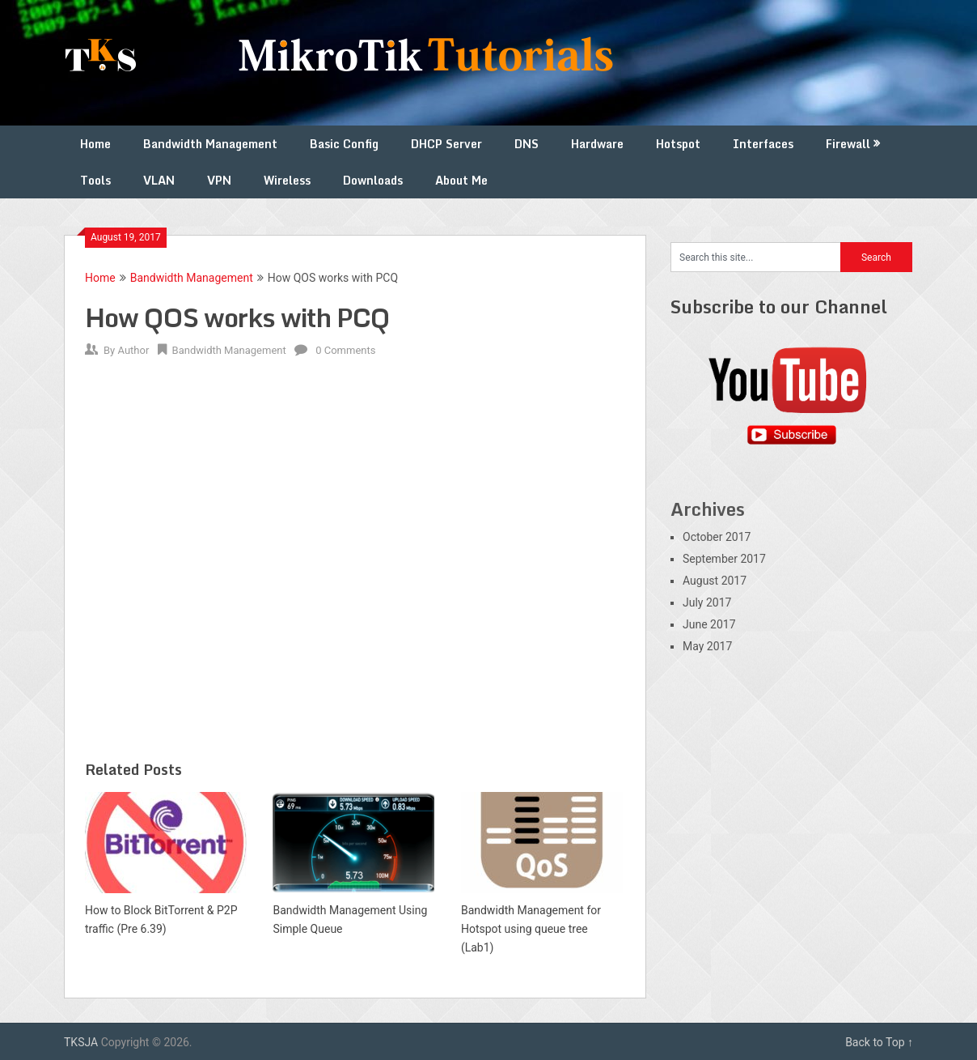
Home (95, 143)
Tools (95, 180)
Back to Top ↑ (879, 1042)
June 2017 (709, 624)
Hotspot (678, 143)
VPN (219, 180)
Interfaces (763, 143)
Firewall (848, 143)
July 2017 (707, 602)
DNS (526, 143)
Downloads (373, 180)
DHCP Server (446, 143)
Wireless (287, 180)
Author (133, 350)
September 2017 (724, 558)
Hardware (597, 143)
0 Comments (345, 350)
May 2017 (707, 646)
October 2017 (717, 536)
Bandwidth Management (210, 143)
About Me (461, 180)
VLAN (159, 180)
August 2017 (714, 580)
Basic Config (344, 143)
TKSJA (81, 1042)
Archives (707, 509)
